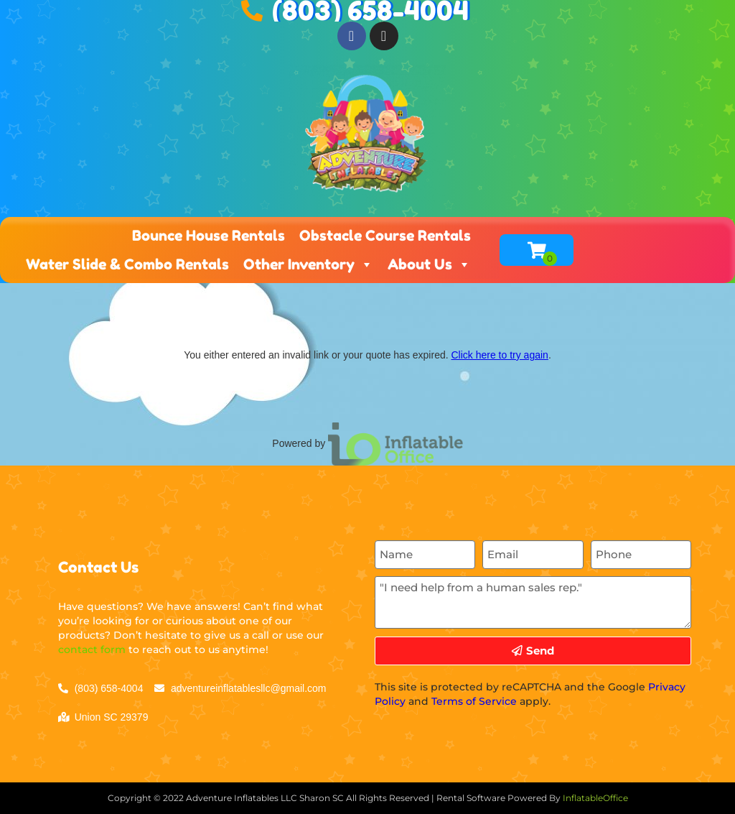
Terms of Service (474, 701)
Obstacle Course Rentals (385, 235)
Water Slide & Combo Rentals (127, 264)
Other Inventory (308, 264)
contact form (92, 649)
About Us (429, 264)
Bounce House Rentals (208, 235)
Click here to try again (499, 355)
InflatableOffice (595, 797)
